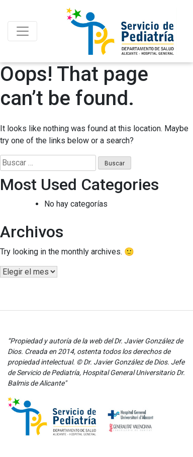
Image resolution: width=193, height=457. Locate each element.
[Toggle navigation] (22, 31)
